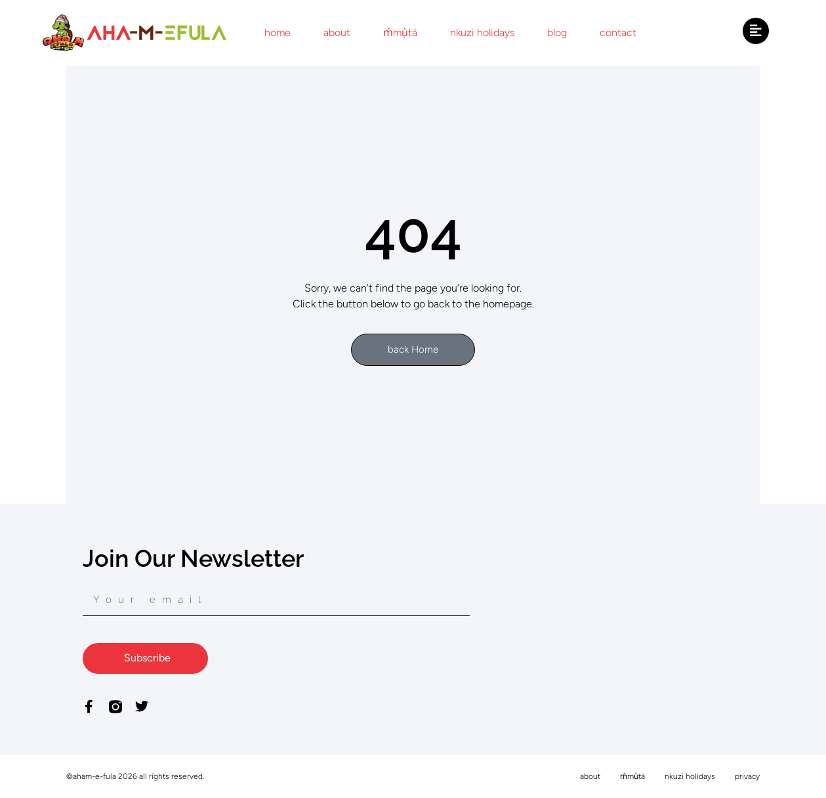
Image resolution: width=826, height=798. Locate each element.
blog (557, 32)
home (277, 32)
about (336, 32)
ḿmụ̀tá (400, 32)
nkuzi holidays (482, 32)
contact (618, 32)
